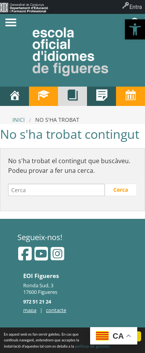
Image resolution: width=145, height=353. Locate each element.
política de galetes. (93, 346)
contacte (56, 310)
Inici (18, 119)
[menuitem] (24, 7)
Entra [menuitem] (136, 7)
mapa (29, 310)
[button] (135, 29)
